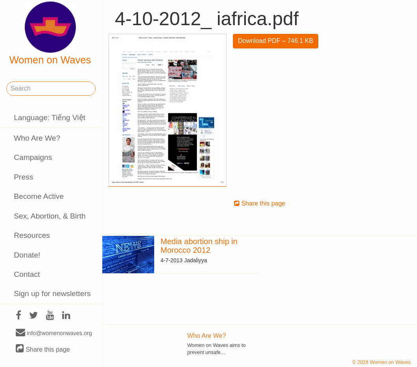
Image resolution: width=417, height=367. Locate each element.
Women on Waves (50, 33)
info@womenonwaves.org (54, 333)
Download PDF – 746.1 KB (275, 40)
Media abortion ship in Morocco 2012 (199, 245)
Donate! (27, 255)
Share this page (43, 349)
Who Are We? (37, 138)
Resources (32, 235)
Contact (27, 274)
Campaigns (33, 157)
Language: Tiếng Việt (49, 117)
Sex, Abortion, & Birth (49, 216)
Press (23, 177)
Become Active (39, 196)
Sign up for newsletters (52, 293)
